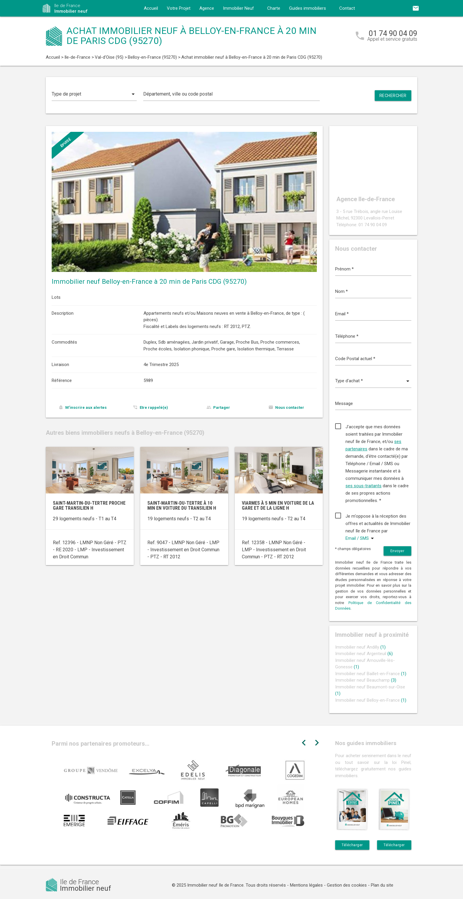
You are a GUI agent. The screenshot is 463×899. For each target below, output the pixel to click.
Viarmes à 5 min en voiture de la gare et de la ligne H (278, 505)
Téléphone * (346, 336)
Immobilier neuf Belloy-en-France (370, 700)
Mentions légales (306, 885)
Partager (221, 407)
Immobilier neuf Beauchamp (365, 680)
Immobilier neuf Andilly (360, 647)
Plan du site (382, 885)
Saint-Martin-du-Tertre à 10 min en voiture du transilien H (181, 505)
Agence (206, 8)
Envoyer (397, 551)
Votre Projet (178, 8)
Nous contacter (289, 407)
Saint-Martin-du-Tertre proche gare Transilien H (89, 505)
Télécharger (352, 845)
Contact (347, 8)
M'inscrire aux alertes (86, 407)
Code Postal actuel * (355, 358)
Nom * (341, 291)
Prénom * (344, 269)
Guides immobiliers (307, 8)
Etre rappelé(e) (154, 407)
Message (344, 403)
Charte (273, 8)
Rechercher (393, 95)
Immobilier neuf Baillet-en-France (370, 673)
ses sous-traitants (363, 485)
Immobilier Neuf (238, 8)
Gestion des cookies (347, 885)
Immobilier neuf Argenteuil (364, 653)
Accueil (151, 8)
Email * (342, 313)
